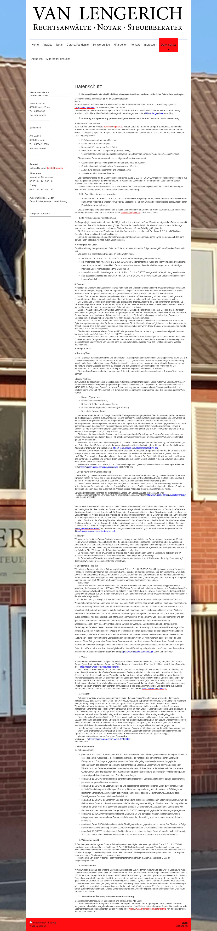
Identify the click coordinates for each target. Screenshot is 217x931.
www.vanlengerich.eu (113, 127)
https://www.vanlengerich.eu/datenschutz (147, 909)
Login (184, 922)
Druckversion (38, 922)
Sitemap (52, 922)
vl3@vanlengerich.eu (130, 212)
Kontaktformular (55, 168)
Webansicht (181, 925)
